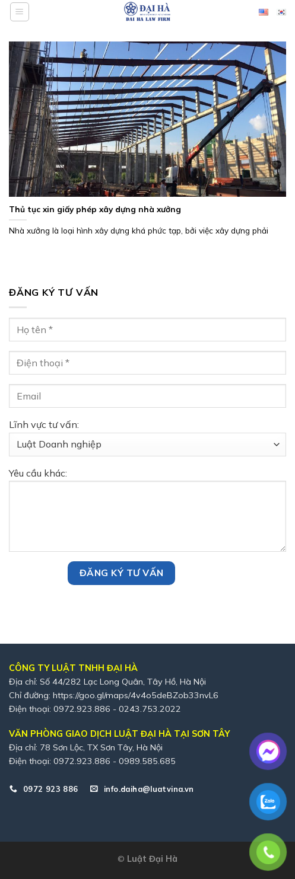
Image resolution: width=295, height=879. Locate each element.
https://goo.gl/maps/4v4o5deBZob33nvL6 (135, 695)
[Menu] (19, 11)
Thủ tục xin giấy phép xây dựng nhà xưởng (95, 209)
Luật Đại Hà (152, 859)
